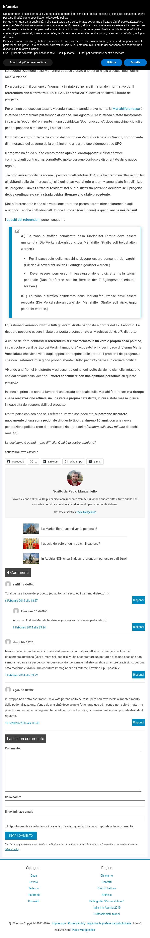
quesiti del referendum (23, 220)
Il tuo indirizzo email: (19, 811)
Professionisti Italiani (107, 914)
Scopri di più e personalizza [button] (28, 62)
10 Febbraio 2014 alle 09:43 (22, 723)
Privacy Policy (76, 923)
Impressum (59, 923)
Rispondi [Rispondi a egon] (138, 722)
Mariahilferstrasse (126, 109)
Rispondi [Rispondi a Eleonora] (138, 626)
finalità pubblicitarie (114, 29)
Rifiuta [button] (111, 62)
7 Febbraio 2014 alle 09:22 (21, 675)
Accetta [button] (135, 62)
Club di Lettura (107, 888)
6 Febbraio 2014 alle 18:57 (21, 600)
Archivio (107, 894)
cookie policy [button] (59, 17)
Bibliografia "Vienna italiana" (106, 901)
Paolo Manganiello (86, 512)
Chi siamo (107, 875)
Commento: (13, 748)
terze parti (65, 21)
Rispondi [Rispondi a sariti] (138, 600)
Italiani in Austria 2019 (106, 907)
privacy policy (12, 849)
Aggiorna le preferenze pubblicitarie (109, 923)
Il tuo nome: (13, 797)
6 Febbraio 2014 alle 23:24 (29, 627)
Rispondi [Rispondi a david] (138, 674)
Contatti (107, 882)
